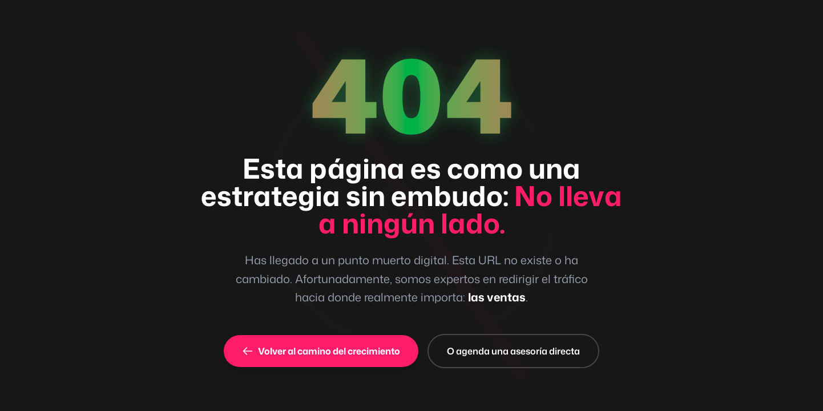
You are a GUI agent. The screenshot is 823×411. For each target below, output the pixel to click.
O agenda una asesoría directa (513, 351)
